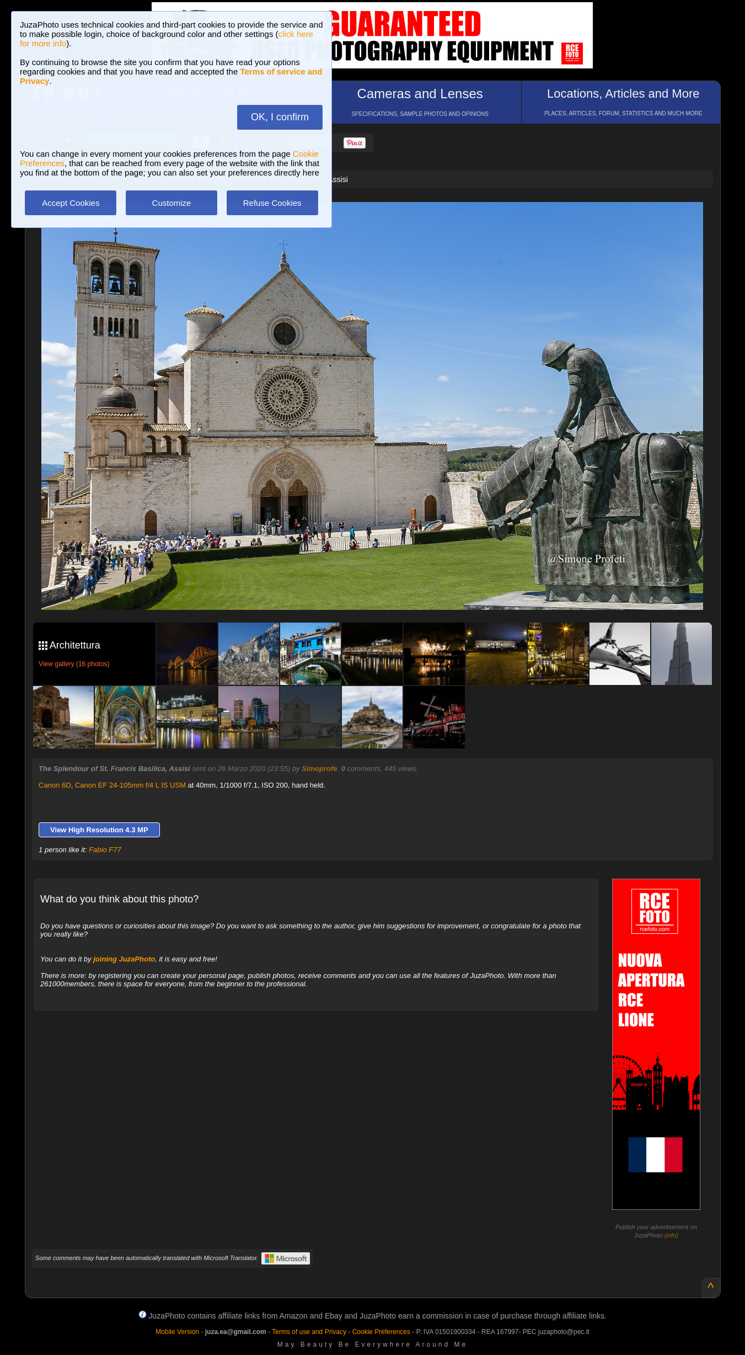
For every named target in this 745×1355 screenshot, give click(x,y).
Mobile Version (177, 1332)
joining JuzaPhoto (124, 959)
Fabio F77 (105, 850)
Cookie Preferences (381, 1332)
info (672, 1235)
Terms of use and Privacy (309, 1332)
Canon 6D (55, 785)
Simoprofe (319, 768)
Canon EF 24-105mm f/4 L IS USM (130, 785)
